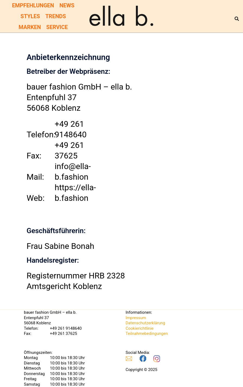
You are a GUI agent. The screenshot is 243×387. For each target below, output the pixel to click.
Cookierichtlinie (140, 328)
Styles (30, 16)
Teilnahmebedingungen (147, 333)
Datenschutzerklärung (145, 323)
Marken (30, 27)
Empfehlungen (33, 5)
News (66, 5)
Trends (55, 16)
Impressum (136, 317)
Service (57, 27)
